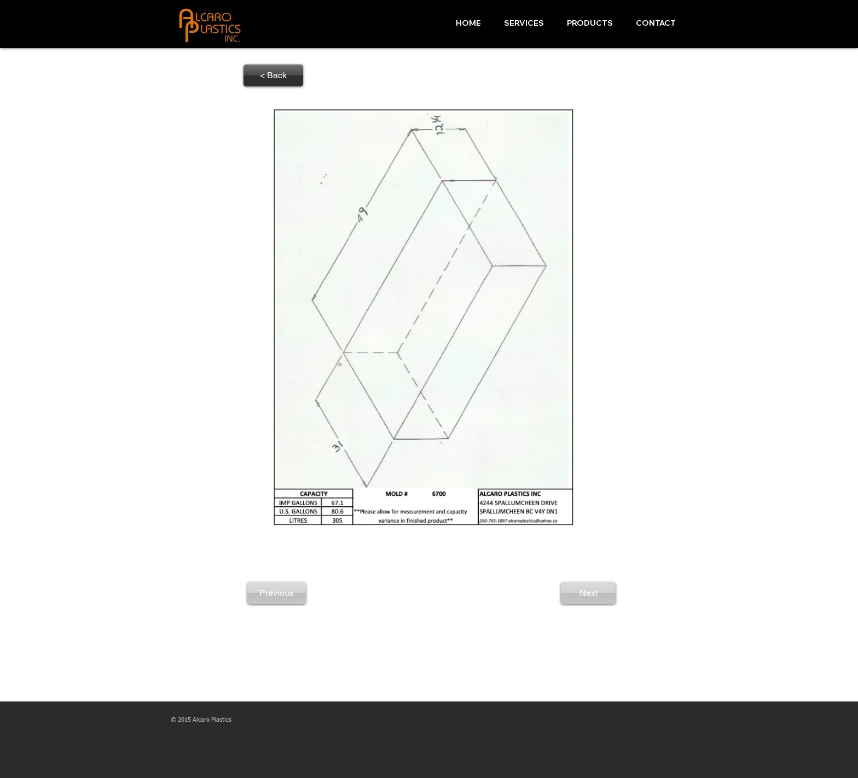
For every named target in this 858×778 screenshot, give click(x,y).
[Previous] (276, 593)
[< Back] (273, 75)
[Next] (588, 593)
